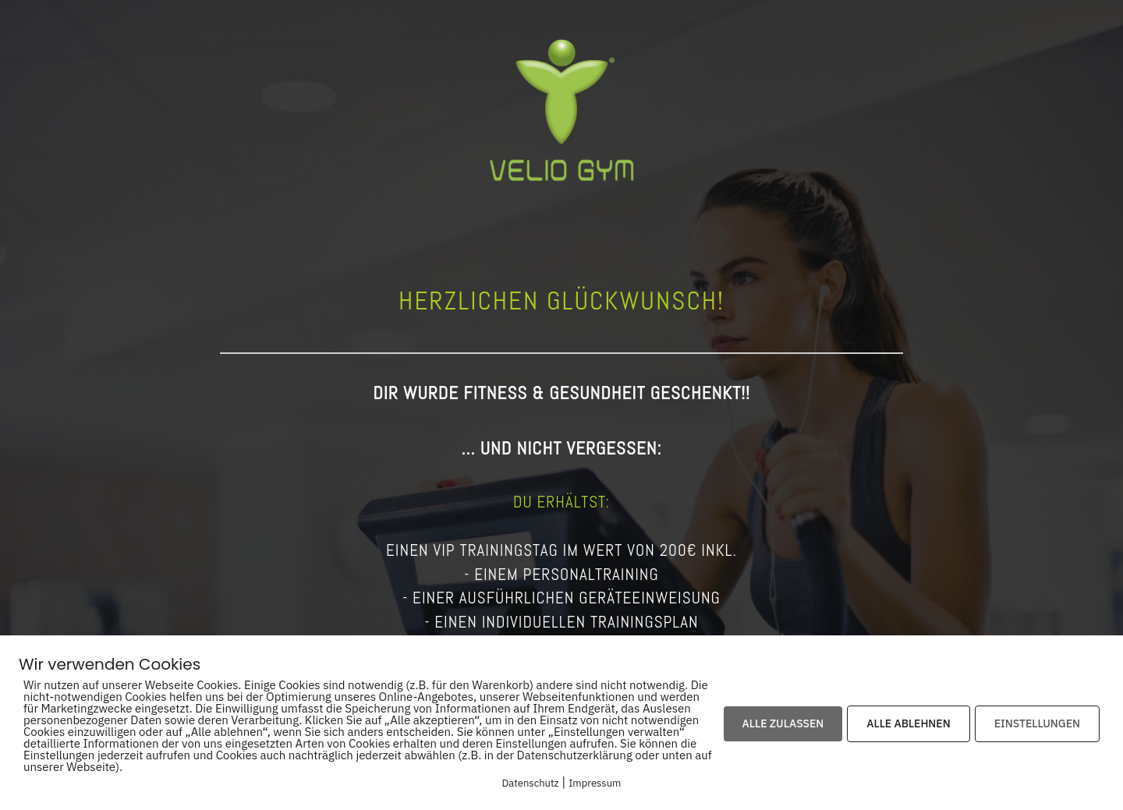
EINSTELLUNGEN (1037, 723)
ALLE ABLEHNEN (908, 723)
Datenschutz (530, 783)
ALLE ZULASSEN (783, 723)
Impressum (595, 783)
